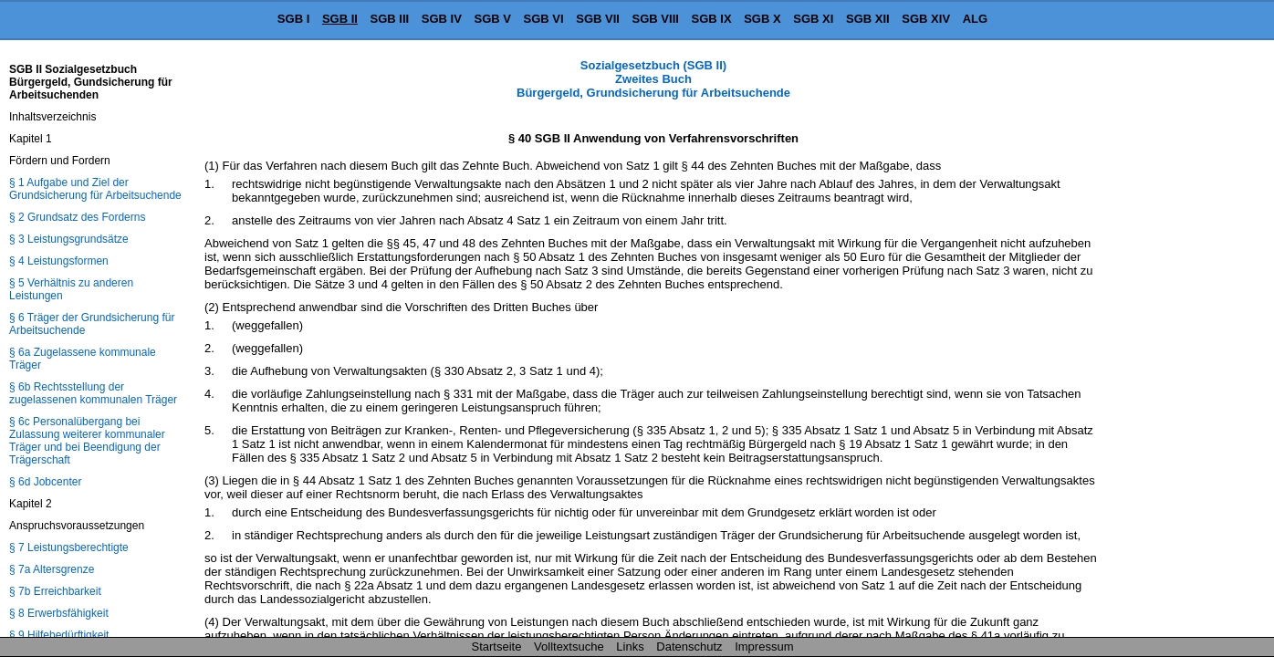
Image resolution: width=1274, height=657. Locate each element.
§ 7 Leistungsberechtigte (69, 547)
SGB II (340, 19)
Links (629, 646)
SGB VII (598, 19)
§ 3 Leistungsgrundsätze (69, 239)
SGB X (762, 19)
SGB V (492, 19)
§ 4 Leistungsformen (59, 261)
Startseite (497, 646)
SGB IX (712, 19)
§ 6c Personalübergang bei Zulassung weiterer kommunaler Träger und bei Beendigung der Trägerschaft (87, 440)
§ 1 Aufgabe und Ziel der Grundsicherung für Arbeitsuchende (95, 189)
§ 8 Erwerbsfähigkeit (59, 613)
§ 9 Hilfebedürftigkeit (59, 635)
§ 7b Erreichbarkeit (55, 591)
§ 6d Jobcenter (45, 481)
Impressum (764, 646)
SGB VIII (655, 19)
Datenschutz (689, 646)
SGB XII (868, 19)
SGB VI (544, 19)
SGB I (293, 19)
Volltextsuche (569, 646)
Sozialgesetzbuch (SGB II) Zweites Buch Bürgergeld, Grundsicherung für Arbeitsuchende (653, 78)
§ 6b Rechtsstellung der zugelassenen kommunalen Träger (93, 393)
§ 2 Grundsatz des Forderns (77, 217)
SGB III (390, 19)
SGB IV (442, 19)
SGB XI (813, 19)
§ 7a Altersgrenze (51, 569)
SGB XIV (926, 19)
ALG (975, 19)
